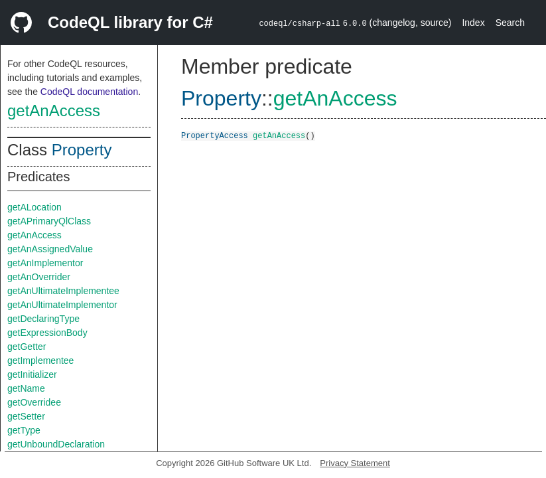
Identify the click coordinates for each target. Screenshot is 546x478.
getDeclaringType (43, 318)
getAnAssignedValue (50, 249)
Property (82, 150)
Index (473, 22)
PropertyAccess (214, 135)
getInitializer (32, 374)
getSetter (26, 416)
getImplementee (40, 360)
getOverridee (34, 402)
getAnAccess (53, 111)
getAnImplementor (45, 263)
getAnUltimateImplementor (62, 304)
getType (23, 430)
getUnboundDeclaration (56, 444)
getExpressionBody (47, 332)
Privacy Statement (355, 463)
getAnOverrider (38, 277)
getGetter (26, 346)
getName (26, 388)
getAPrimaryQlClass (49, 221)
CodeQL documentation (89, 91)
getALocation (34, 207)
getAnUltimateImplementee (63, 290)
